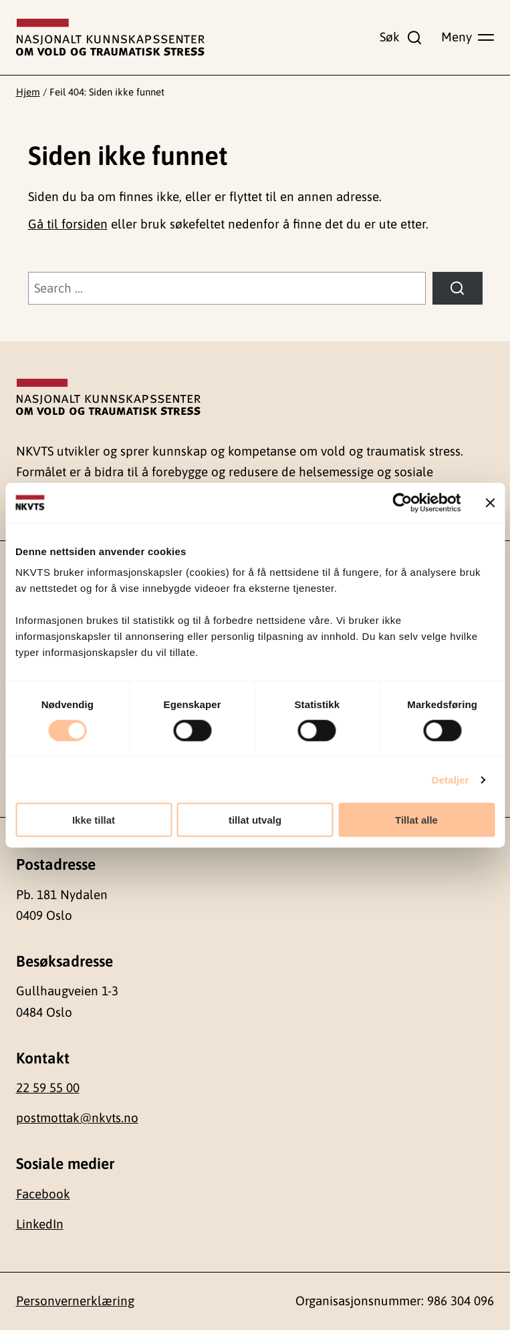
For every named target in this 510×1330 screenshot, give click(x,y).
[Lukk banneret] (490, 502)
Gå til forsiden (68, 223)
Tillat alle (416, 820)
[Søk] (457, 288)
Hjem (28, 92)
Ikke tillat (93, 820)
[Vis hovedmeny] (468, 37)
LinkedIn (39, 1223)
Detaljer (450, 779)
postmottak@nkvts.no (77, 1117)
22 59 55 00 (48, 1087)
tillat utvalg (255, 820)
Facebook (43, 1193)
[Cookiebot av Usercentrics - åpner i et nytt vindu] (402, 502)
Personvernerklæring (75, 1300)
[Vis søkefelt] (401, 37)
